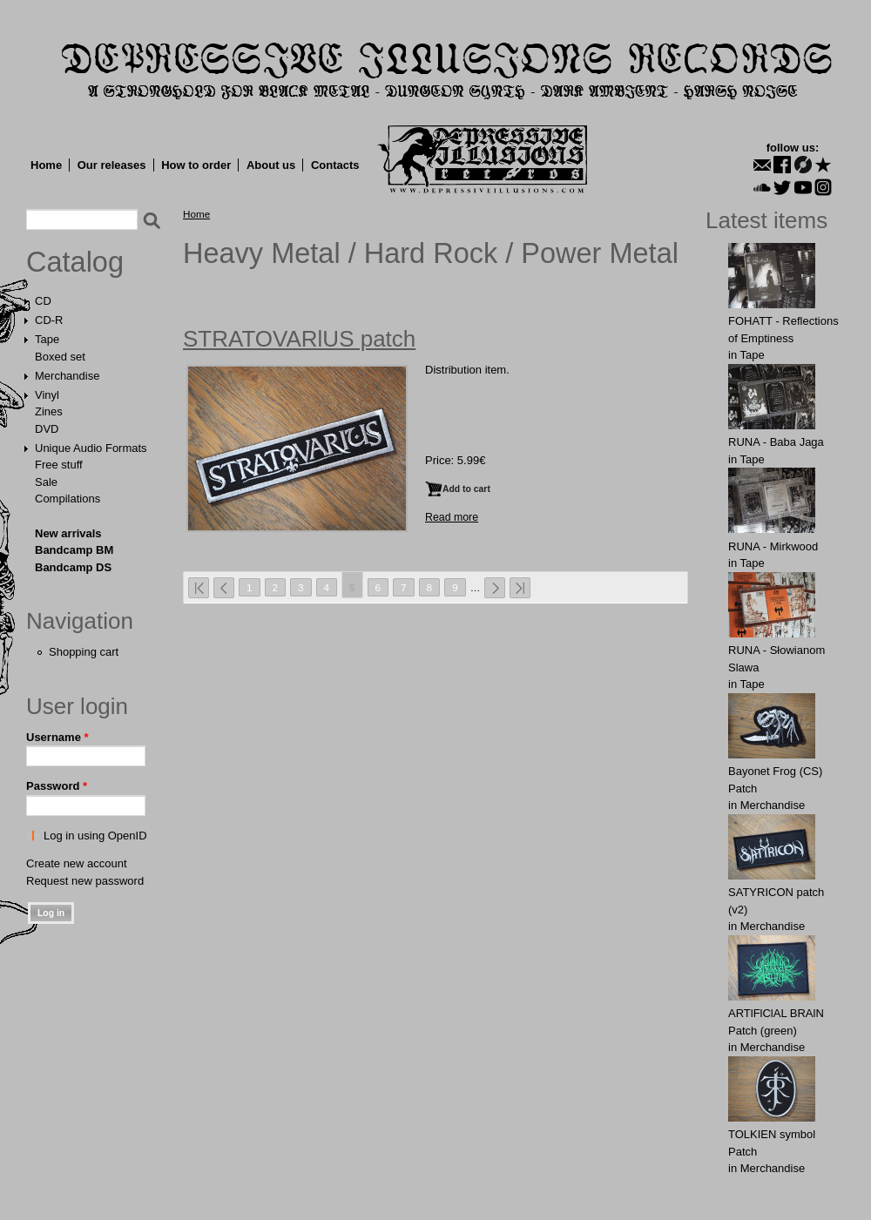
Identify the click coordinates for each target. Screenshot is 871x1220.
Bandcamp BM (74, 549)
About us (270, 165)
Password (56, 785)
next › (494, 587)
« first (198, 587)
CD (43, 300)
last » (520, 587)
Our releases (112, 165)
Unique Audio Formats (91, 448)
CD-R (49, 320)
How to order (196, 165)
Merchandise (67, 375)
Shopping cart (83, 651)
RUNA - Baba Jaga (776, 441)
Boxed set (60, 356)
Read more (451, 517)
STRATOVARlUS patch (299, 339)
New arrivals (68, 533)
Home (46, 165)
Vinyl (47, 394)
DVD (46, 428)
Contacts (335, 165)
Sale (46, 482)
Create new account (76, 863)
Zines (49, 411)
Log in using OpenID (95, 835)
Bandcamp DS (73, 567)
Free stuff (59, 464)
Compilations (67, 498)
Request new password (85, 880)
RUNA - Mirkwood (773, 546)
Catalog (75, 262)
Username (57, 737)
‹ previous (223, 587)
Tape (47, 339)
